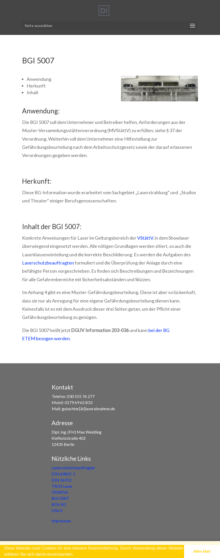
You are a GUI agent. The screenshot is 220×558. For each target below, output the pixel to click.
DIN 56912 (62, 479)
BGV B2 (59, 504)
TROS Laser (62, 486)
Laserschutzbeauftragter (73, 467)
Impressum (61, 520)
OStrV (57, 510)
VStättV (145, 238)
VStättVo (60, 492)
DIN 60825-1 (63, 473)
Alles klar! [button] (202, 551)
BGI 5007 (60, 498)
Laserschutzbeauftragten (48, 263)
